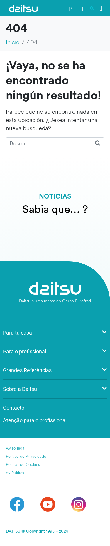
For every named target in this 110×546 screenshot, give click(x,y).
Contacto (13, 408)
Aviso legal (15, 448)
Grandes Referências (55, 370)
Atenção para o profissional (35, 420)
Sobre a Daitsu (55, 389)
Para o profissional (55, 351)
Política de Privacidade (26, 456)
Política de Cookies (23, 464)
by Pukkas (15, 473)
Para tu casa (55, 332)
